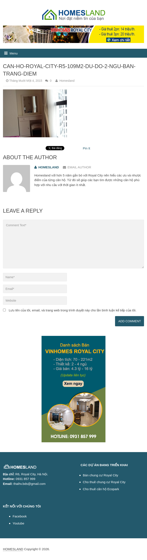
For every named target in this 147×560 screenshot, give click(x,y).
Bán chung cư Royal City (100, 475)
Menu (14, 53)
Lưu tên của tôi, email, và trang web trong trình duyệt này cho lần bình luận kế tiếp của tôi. (72, 310)
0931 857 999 (25, 479)
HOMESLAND (13, 549)
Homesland (67, 80)
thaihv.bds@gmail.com (29, 484)
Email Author (77, 167)
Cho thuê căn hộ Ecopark (101, 489)
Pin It (86, 148)
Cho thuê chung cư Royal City (104, 482)
